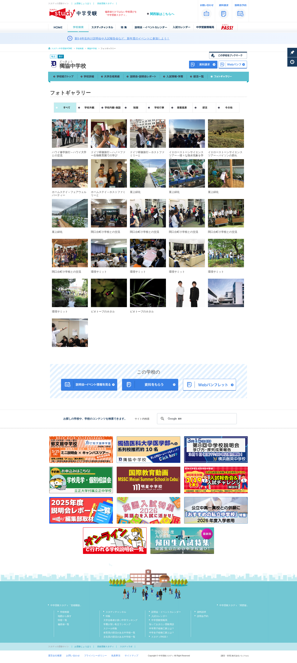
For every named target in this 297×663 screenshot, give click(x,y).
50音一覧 (62, 620)
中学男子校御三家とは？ (161, 628)
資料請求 (201, 612)
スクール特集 (110, 628)
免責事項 (115, 655)
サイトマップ (131, 655)
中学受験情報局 (159, 620)
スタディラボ (126, 646)
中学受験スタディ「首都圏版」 (66, 605)
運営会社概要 (55, 655)
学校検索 (80, 48)
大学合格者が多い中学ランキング (120, 620)
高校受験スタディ (105, 3)
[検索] (196, 418)
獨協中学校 (92, 48)
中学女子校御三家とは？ (161, 632)
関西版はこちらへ (162, 14)
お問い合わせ (73, 655)
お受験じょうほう (82, 3)
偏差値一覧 (63, 624)
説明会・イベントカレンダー (166, 612)
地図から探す (64, 616)
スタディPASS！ (160, 636)
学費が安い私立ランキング (117, 624)
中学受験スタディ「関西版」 (234, 605)
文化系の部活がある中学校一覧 (119, 636)
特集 (108, 616)
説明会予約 (202, 616)
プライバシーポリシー (95, 655)
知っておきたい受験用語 (161, 624)
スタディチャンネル (116, 612)
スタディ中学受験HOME (61, 48)
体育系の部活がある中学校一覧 (119, 632)
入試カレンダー (159, 616)
